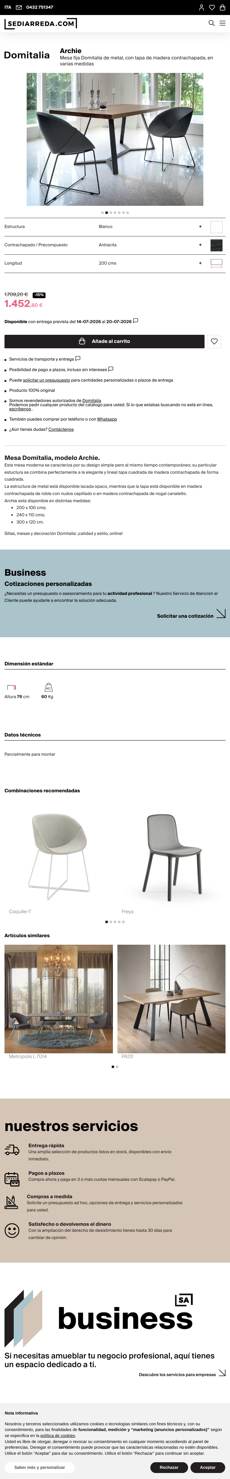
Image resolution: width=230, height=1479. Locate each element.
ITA (7, 7)
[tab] (102, 213)
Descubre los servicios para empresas (177, 1374)
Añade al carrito (104, 341)
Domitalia (91, 400)
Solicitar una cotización (185, 616)
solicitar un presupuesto (46, 380)
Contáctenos (61, 429)
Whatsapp (107, 419)
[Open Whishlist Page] (212, 7)
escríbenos (20, 409)
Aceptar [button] (208, 1467)
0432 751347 (39, 7)
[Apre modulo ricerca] (212, 23)
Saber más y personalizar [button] (39, 1467)
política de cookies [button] (57, 1435)
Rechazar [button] (169, 1467)
